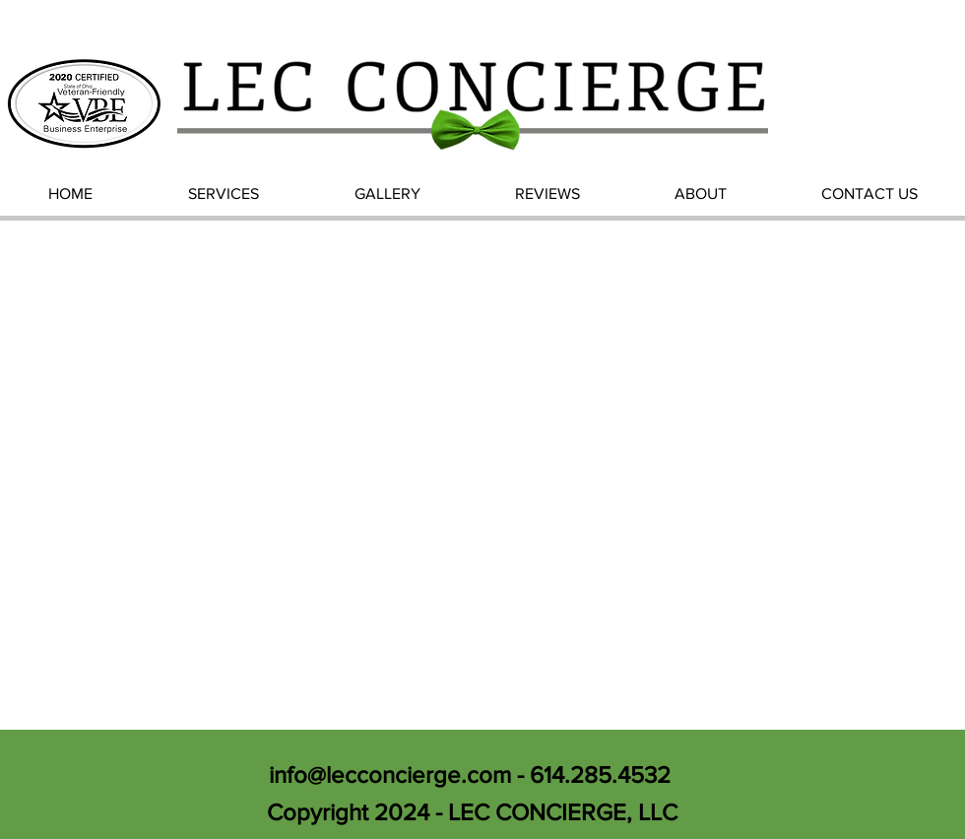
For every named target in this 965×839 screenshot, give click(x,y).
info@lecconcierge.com (390, 774)
